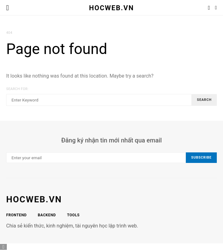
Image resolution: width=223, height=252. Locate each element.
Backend (47, 215)
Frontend (16, 215)
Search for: (17, 89)
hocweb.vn (34, 199)
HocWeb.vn (111, 7)
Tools (73, 215)
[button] (216, 7)
